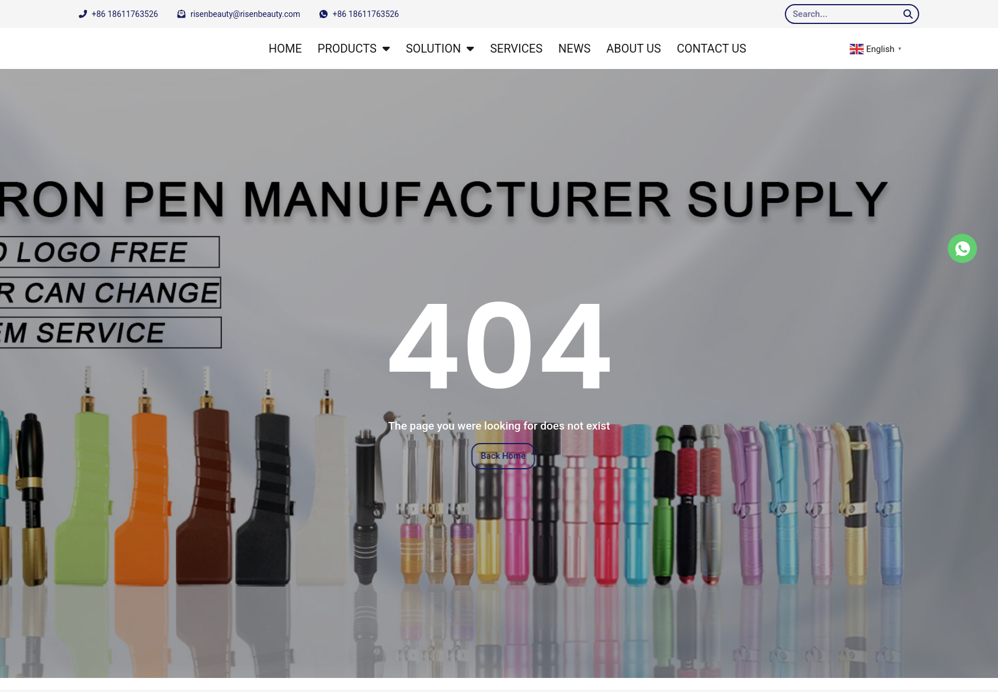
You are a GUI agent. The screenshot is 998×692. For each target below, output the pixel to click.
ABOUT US (633, 48)
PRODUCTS (354, 48)
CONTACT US (711, 48)
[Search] (908, 14)
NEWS (574, 48)
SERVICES (516, 48)
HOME (285, 48)
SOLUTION (440, 48)
